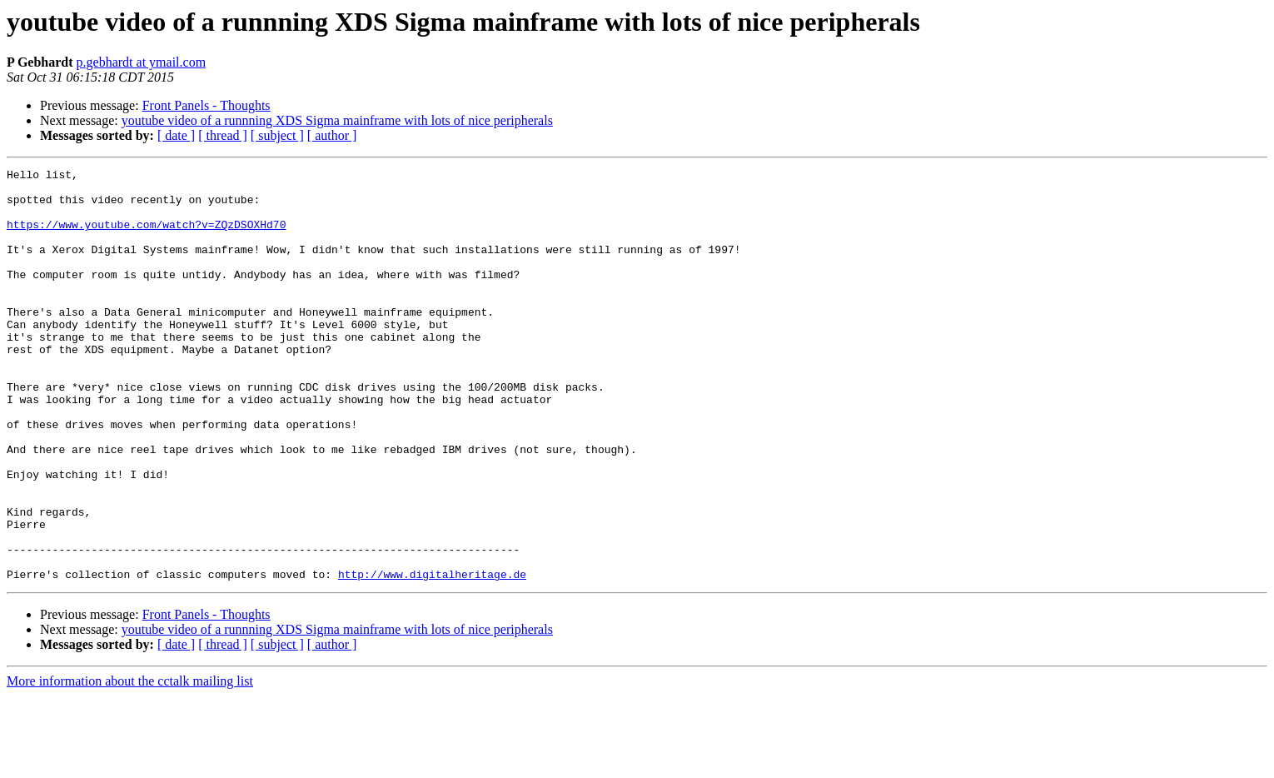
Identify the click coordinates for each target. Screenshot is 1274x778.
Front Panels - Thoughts (206, 105)
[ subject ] (277, 135)
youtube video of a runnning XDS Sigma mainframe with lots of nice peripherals (337, 120)
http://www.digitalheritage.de (432, 656)
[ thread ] (222, 135)
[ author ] (332, 135)
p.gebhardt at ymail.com (142, 62)
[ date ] (176, 135)
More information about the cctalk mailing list (130, 763)
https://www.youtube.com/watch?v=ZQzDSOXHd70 (146, 236)
